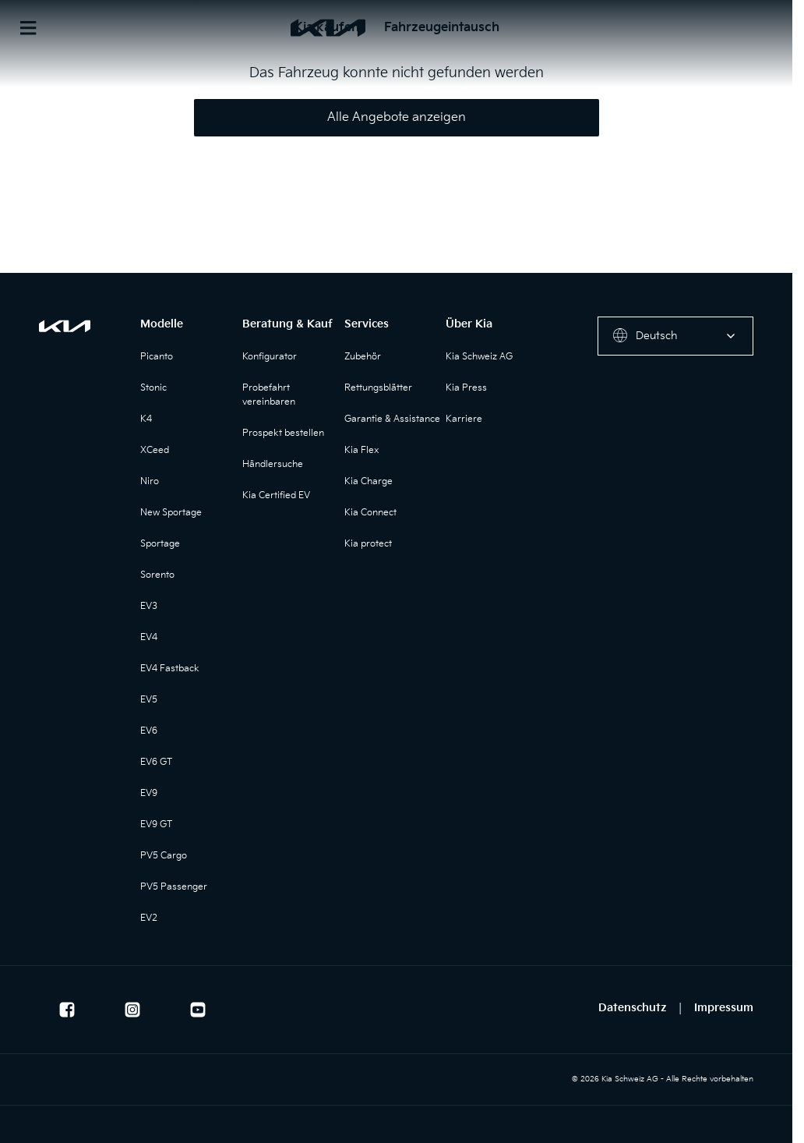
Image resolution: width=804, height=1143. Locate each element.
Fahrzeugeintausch (441, 27)
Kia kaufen (326, 27)
